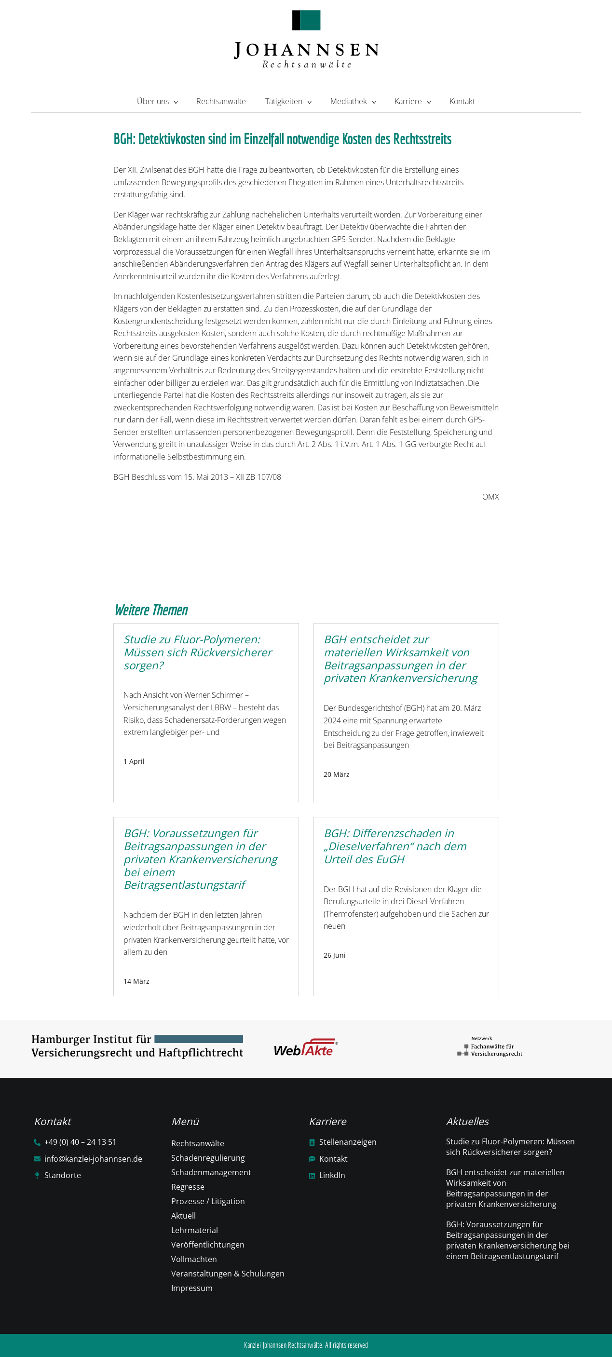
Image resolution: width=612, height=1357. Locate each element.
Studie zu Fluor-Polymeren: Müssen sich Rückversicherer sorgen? (510, 1146)
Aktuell (183, 1215)
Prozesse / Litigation (208, 1201)
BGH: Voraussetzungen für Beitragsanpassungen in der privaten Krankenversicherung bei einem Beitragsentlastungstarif (508, 1240)
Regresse (187, 1186)
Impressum (192, 1288)
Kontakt (462, 101)
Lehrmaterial (194, 1230)
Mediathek (352, 100)
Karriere (412, 100)
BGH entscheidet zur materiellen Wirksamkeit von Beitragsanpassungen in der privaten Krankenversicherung (505, 1188)
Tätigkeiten (288, 100)
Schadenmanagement (211, 1172)
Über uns (157, 100)
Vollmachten (194, 1259)
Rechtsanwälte (221, 101)
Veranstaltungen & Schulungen (228, 1273)
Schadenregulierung (208, 1158)
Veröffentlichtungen (208, 1244)
